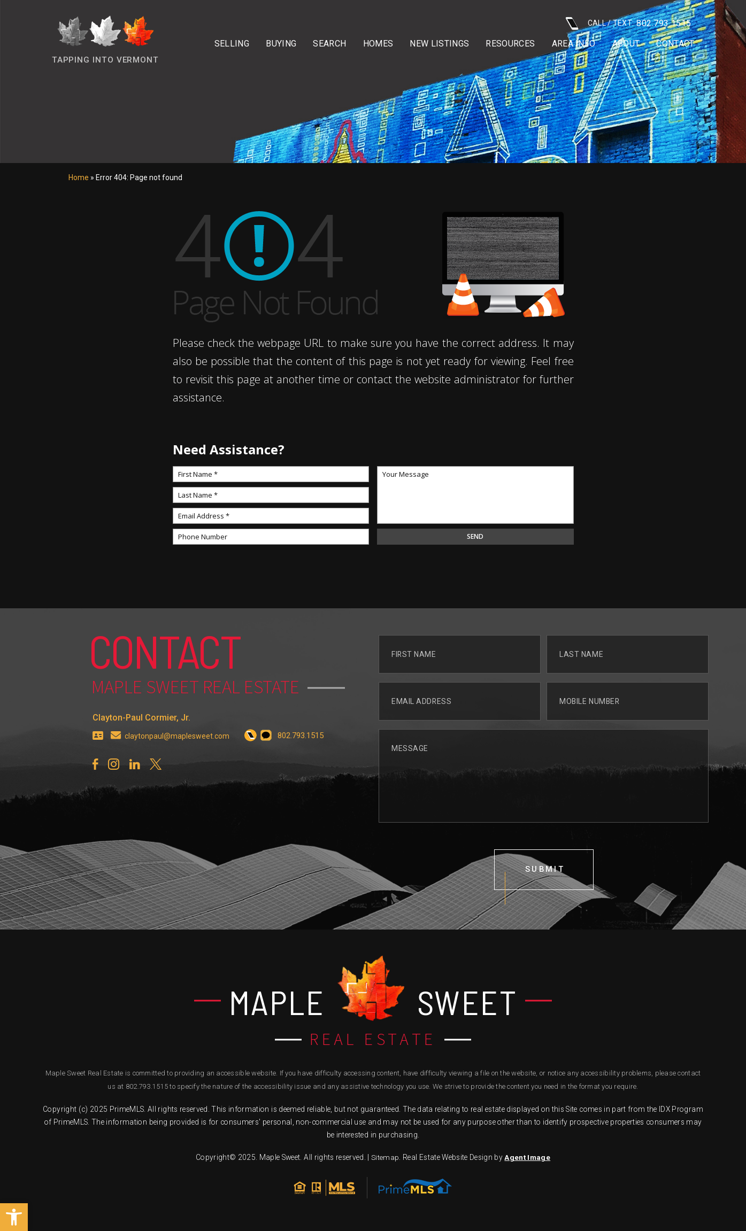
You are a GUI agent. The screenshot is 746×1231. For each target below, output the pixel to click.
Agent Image (527, 1160)
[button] (14, 1217)
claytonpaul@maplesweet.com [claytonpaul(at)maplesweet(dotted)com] (179, 740)
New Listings (439, 44)
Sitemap (384, 1160)
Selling (231, 44)
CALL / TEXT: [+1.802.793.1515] (628, 23)
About (626, 44)
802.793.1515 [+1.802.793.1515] (147, 1089)
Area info (574, 44)
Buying (281, 44)
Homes (378, 44)
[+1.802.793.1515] (254, 740)
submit (545, 875)
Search (329, 44)
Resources (510, 44)
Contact (675, 44)
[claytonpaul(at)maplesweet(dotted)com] (116, 740)
